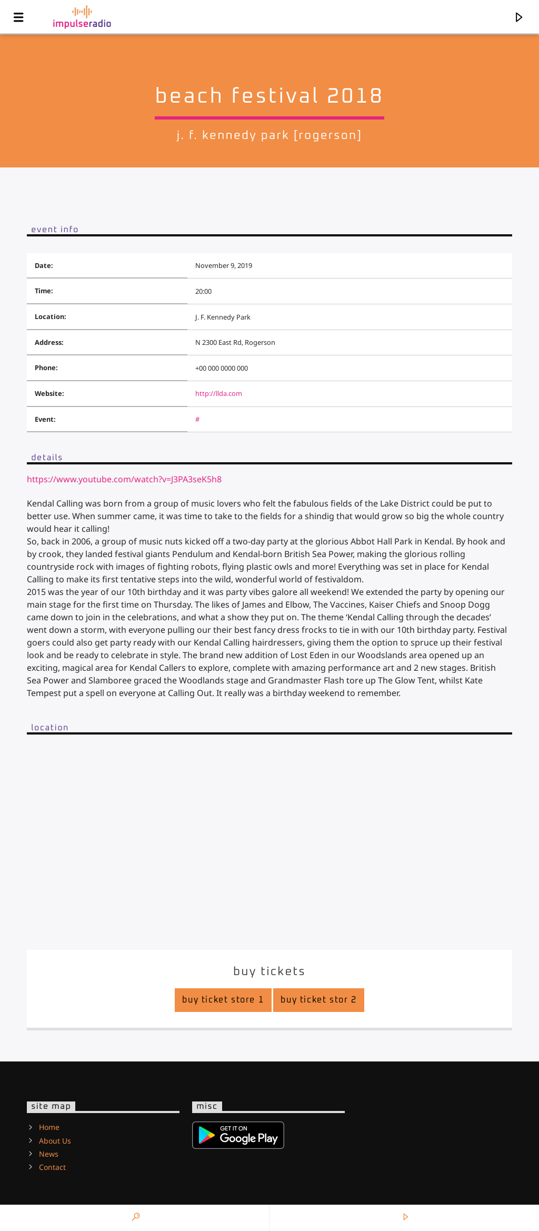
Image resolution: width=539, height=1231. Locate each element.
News (48, 1154)
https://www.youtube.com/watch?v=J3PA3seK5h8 (124, 479)
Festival (269, 70)
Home (49, 1127)
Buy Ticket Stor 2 (319, 1000)
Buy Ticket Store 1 (223, 1000)
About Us (55, 1141)
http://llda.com (218, 393)
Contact (52, 1167)
